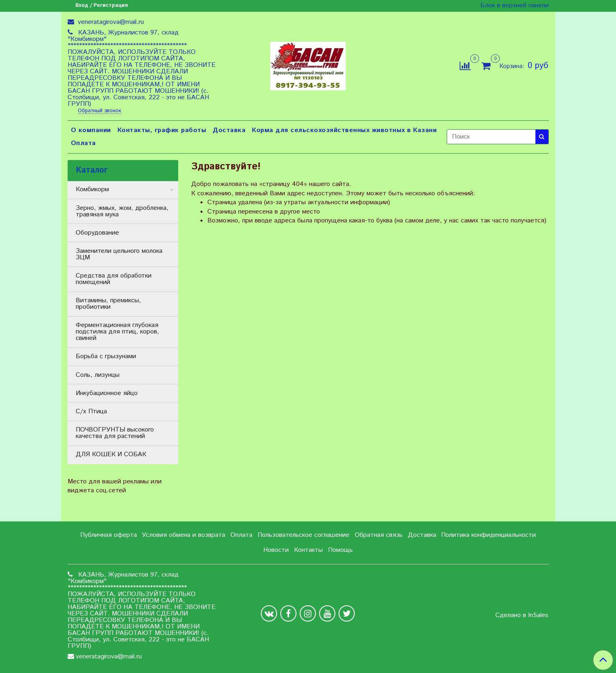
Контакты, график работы (162, 130)
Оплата (83, 143)
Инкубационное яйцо (107, 393)
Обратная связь (379, 535)
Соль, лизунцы (97, 375)
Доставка (229, 130)
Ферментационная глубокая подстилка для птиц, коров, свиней (117, 331)
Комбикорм (92, 189)
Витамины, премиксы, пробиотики (108, 304)
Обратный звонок (99, 111)
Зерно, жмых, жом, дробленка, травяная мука (122, 211)
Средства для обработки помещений (113, 279)
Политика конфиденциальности (488, 535)
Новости (276, 550)
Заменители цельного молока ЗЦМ (119, 254)
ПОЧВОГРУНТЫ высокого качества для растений (115, 433)
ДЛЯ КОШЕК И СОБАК (111, 454)
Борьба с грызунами (106, 356)
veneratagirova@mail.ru (110, 22)
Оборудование (97, 232)
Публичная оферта (108, 535)
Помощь (340, 550)
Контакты (308, 550)
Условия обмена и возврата (183, 535)
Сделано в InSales (521, 615)
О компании (91, 130)
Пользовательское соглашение (304, 535)
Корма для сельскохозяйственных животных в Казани (344, 130)
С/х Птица (91, 411)
